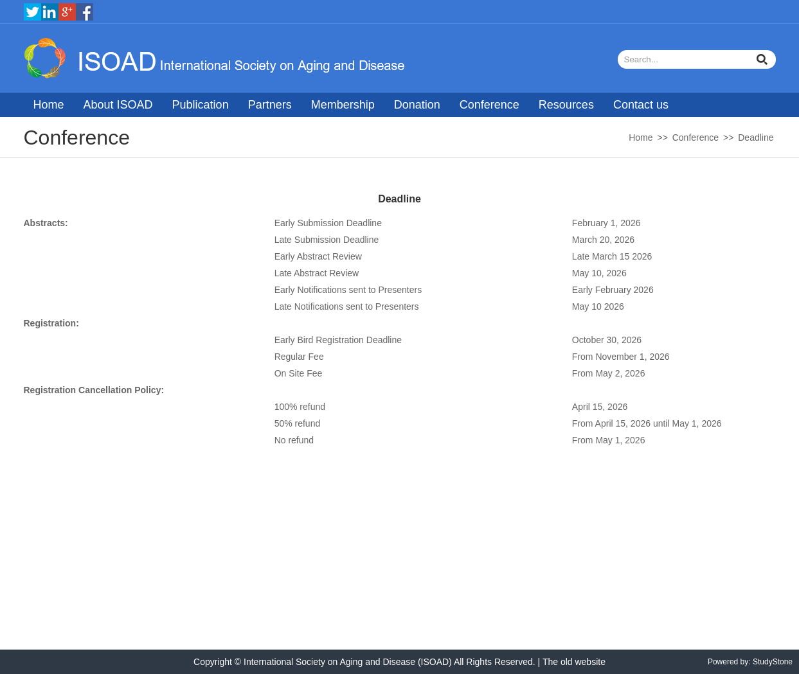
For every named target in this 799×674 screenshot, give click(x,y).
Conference (489, 104)
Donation (417, 104)
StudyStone (773, 661)
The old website (574, 662)
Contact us (641, 104)
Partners (270, 104)
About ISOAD (118, 104)
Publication (200, 104)
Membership (343, 104)
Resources (566, 104)
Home (48, 104)
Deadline (755, 137)
